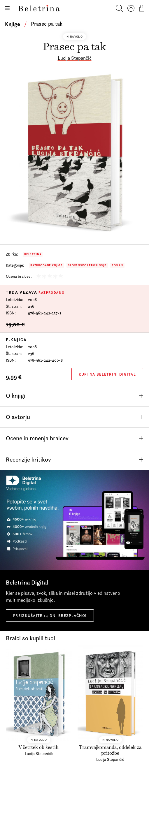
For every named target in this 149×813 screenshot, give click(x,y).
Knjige (12, 23)
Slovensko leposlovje (87, 265)
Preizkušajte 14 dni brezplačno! (50, 615)
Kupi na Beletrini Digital (107, 374)
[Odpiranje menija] (7, 8)
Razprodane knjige (46, 265)
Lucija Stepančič (75, 58)
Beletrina (32, 254)
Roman (117, 265)
